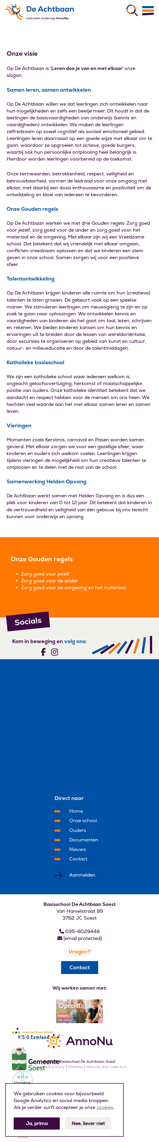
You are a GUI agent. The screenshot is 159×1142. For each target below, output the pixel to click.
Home (76, 811)
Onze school (83, 820)
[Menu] (148, 10)
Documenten (83, 840)
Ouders (77, 830)
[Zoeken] (132, 10)
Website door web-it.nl (106, 1066)
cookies (105, 1107)
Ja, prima (37, 1123)
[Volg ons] (43, 651)
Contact (78, 859)
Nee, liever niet (88, 1123)
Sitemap (75, 1066)
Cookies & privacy (49, 1066)
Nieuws (77, 849)
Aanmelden (82, 875)
